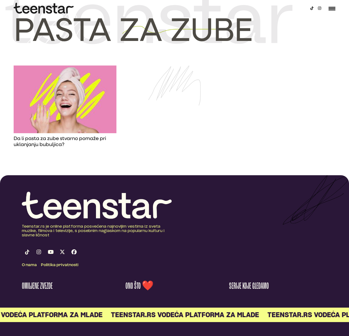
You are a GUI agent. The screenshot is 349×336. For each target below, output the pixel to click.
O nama (29, 265)
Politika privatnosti (60, 265)
